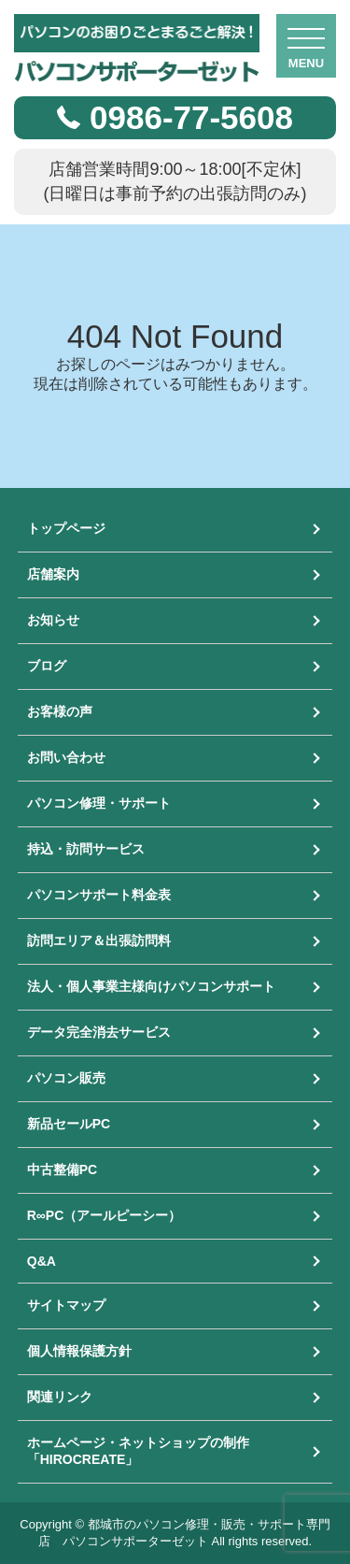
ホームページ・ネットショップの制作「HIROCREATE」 (138, 1451)
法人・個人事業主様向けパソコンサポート (151, 986)
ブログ (46, 665)
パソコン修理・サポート (99, 803)
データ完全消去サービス (99, 1032)
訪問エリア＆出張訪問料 (99, 940)
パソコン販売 (66, 1077)
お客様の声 (59, 711)
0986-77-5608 (191, 117)
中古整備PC (62, 1169)
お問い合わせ (66, 757)
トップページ (66, 528)
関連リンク (59, 1396)
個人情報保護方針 (79, 1350)
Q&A (41, 1261)
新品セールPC (68, 1123)
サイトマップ (66, 1305)
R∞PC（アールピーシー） (104, 1215)
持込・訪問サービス (86, 848)
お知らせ (53, 619)
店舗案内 (53, 574)
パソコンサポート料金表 (99, 894)
